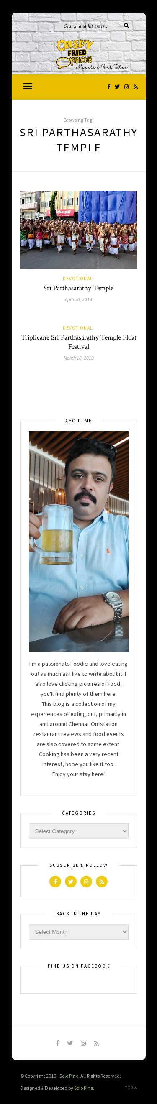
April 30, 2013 (78, 299)
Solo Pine (68, 1076)
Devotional (78, 278)
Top (131, 1088)
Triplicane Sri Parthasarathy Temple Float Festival (78, 342)
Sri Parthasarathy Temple (78, 288)
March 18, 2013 (79, 358)
